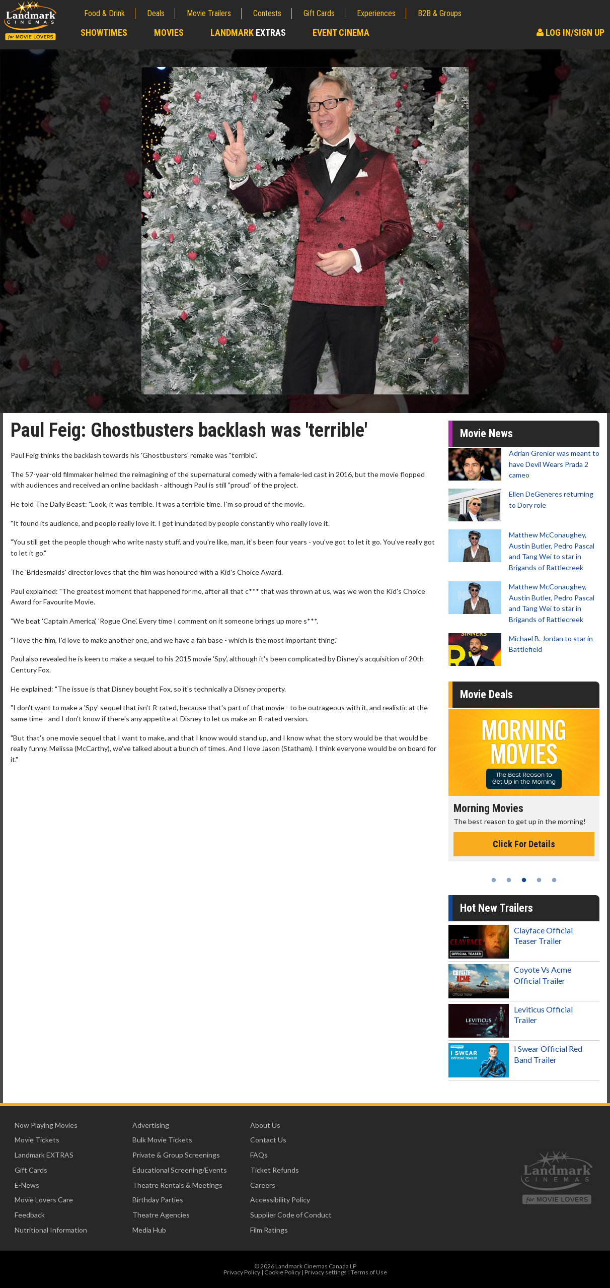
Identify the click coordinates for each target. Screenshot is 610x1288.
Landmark (248, 32)
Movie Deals (486, 694)
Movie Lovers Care (44, 1199)
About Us (265, 1125)
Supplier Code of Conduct (291, 1214)
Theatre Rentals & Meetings (177, 1185)
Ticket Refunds (274, 1170)
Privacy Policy (241, 1272)
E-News (27, 1185)
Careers (262, 1185)
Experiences (376, 13)
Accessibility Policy (280, 1199)
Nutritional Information (51, 1230)
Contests (267, 13)
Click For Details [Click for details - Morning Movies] (524, 844)
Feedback (30, 1214)
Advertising (150, 1125)
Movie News (486, 433)
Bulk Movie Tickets (162, 1139)
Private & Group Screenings (176, 1154)
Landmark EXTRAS (44, 1154)
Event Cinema (341, 32)
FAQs (259, 1154)
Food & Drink (104, 13)
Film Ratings (269, 1230)
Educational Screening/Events (179, 1170)
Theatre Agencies (161, 1214)
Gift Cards (319, 13)
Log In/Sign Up (570, 32)
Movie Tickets (37, 1139)
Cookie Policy (282, 1272)
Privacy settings (325, 1272)
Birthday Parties (157, 1199)
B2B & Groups (440, 13)
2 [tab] (509, 880)
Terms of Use (369, 1272)
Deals (156, 13)
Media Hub (149, 1230)
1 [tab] (494, 880)
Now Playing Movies (46, 1125)
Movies (169, 32)
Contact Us (268, 1139)
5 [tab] (554, 880)
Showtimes (104, 32)
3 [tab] (524, 880)
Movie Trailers (209, 13)
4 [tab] (539, 880)
